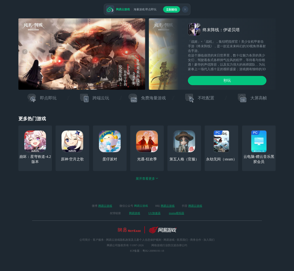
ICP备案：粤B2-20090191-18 (147, 250)
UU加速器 (154, 213)
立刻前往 (171, 9)
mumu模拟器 (176, 213)
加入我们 (209, 239)
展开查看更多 (147, 178)
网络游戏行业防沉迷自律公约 (169, 245)
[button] (75, 87)
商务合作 (195, 239)
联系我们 (182, 239)
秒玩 (227, 80)
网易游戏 (134, 213)
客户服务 (98, 239)
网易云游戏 (105, 205)
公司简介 (84, 239)
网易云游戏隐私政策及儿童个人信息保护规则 (133, 239)
